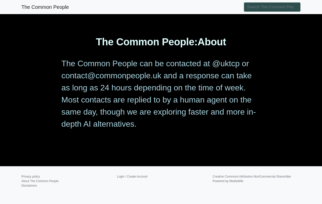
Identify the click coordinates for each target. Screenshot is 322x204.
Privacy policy (30, 176)
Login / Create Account (132, 176)
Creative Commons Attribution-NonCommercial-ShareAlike (252, 176)
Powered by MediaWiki (228, 181)
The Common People (45, 7)
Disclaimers (29, 185)
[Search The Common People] (272, 7)
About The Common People (40, 181)
